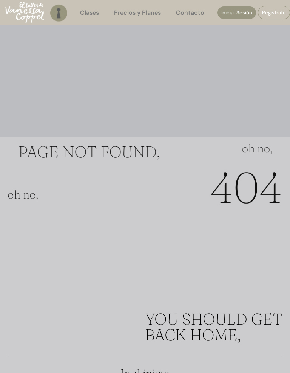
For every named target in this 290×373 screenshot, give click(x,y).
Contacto (190, 13)
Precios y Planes (137, 13)
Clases (89, 13)
